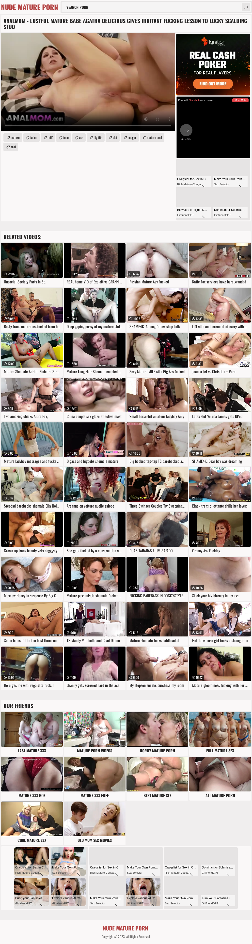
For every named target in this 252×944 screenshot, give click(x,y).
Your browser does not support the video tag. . (88, 82)
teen (66, 137)
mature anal (154, 137)
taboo (33, 137)
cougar (132, 137)
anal (13, 146)
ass (81, 137)
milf (50, 137)
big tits (98, 137)
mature (15, 137)
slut (115, 137)
